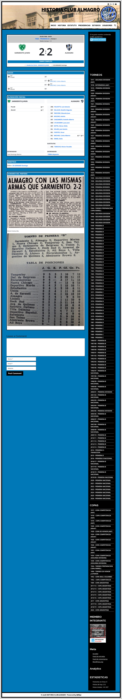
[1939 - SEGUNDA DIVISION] (102, 190)
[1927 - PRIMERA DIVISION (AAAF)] (102, 136)
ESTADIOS (96, 25)
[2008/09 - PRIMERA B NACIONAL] (102, 430)
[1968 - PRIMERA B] (102, 283)
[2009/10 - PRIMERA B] (102, 435)
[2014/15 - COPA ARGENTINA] (102, 594)
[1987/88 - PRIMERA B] (102, 343)
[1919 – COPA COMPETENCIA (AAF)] (102, 522)
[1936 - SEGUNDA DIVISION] (102, 181)
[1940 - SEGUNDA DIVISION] (102, 193)
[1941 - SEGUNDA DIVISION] (102, 196)
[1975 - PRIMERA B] (102, 304)
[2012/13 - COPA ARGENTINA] (102, 588)
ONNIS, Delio (58, 139)
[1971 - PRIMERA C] (102, 292)
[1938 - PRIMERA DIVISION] (102, 187)
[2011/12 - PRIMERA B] (102, 441)
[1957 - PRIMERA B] (102, 249)
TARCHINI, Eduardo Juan (62, 113)
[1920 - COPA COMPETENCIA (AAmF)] (102, 527)
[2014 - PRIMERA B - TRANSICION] (102, 451)
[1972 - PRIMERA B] (102, 295)
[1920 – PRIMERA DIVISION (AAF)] (102, 99)
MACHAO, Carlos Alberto (58, 81)
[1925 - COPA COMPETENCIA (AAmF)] (102, 540)
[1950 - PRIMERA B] (102, 228)
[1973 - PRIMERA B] (102, 298)
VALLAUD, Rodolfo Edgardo (63, 110)
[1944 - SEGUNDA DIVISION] (102, 205)
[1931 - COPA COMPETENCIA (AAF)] (102, 551)
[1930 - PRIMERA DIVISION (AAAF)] (102, 152)
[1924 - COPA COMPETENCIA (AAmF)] (102, 535)
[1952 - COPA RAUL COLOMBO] (102, 576)
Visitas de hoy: (98, 684)
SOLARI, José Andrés (60, 129)
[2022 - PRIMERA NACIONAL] (102, 486)
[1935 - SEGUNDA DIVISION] (102, 178)
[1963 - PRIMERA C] (102, 268)
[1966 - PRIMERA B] (102, 277)
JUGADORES (107, 25)
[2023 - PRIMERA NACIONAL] (102, 489)
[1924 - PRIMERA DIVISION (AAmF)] (102, 121)
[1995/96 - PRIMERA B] (102, 367)
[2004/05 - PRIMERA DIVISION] (102, 410)
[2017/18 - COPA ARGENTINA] (102, 604)
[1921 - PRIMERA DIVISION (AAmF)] (102, 105)
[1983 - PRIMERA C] (102, 328)
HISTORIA (62, 25)
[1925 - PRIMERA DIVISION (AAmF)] (102, 126)
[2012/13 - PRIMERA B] (102, 444)
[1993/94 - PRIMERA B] (102, 361)
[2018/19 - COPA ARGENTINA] (102, 607)
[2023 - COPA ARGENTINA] (102, 610)
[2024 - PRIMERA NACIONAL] (102, 492)
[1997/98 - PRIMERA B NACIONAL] (102, 377)
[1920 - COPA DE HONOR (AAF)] (102, 531)
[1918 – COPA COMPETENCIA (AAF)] (102, 516)
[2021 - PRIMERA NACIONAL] (102, 483)
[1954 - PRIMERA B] (102, 240)
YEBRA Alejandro (53, 154)
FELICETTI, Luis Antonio (62, 107)
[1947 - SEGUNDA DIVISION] (102, 219)
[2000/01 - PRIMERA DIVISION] (102, 391)
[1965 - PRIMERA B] (102, 274)
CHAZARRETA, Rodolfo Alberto (64, 120)
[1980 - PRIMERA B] (102, 319)
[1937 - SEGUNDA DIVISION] (102, 184)
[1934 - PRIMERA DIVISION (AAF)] (102, 174)
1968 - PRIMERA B (42, 39)
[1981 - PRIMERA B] (102, 322)
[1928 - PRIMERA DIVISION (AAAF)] (102, 142)
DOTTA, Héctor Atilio (61, 126)
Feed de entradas (99, 656)
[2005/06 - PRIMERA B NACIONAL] (102, 415)
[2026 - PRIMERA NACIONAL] (102, 498)
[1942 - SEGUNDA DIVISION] (102, 199)
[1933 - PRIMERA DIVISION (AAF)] (102, 168)
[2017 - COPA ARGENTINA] (102, 600)
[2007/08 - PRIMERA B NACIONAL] (102, 425)
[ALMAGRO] (69, 51)
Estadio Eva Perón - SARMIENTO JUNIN (38, 65)
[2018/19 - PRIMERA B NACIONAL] (102, 473)
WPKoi (78, 695)
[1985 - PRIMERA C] (102, 334)
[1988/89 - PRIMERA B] (102, 346)
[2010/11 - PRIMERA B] (102, 438)
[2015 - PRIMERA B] (102, 455)
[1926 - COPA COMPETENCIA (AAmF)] (102, 546)
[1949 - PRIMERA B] (102, 225)
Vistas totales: (98, 687)
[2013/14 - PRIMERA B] (102, 447)
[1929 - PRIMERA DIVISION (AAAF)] (102, 147)
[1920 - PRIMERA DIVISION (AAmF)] (102, 94)
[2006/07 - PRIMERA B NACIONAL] (102, 420)
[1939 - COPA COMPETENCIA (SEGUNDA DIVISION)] (102, 562)
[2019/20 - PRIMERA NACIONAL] (102, 477)
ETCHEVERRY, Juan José (61, 123)
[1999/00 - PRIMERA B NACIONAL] (102, 387)
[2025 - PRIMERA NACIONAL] (102, 495)
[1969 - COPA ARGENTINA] (102, 582)
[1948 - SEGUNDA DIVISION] (102, 222)
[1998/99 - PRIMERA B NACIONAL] (102, 382)
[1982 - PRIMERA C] (102, 325)
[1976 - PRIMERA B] (102, 307)
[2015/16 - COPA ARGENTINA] (102, 597)
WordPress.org (98, 662)
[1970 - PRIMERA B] (102, 289)
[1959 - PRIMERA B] (102, 255)
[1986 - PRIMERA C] (102, 337)
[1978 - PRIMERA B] (102, 313)
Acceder (95, 654)
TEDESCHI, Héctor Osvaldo (63, 147)
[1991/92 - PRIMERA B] (102, 355)
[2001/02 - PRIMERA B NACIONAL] (102, 396)
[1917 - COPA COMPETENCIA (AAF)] (102, 511)
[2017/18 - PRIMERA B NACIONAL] (102, 468)
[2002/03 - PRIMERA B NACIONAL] (102, 401)
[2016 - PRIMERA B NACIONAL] (102, 458)
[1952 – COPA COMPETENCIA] (102, 579)
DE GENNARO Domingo (20, 166)
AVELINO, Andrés (59, 116)
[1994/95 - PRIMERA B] (102, 364)
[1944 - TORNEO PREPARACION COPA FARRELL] (102, 209)
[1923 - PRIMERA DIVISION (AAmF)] (102, 115)
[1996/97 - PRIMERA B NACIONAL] (102, 372)
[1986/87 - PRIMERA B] (102, 340)
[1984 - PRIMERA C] (102, 331)
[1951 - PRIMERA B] (102, 231)
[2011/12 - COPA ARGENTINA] (102, 585)
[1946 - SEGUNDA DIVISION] (102, 216)
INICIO (53, 25)
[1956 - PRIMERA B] (102, 246)
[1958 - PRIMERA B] (102, 252)
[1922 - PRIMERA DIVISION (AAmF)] (102, 110)
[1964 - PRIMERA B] (102, 271)
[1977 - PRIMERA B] (102, 310)
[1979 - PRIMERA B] (102, 316)
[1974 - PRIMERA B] (102, 301)
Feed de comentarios (100, 659)
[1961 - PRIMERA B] (102, 261)
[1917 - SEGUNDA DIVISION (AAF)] (102, 81)
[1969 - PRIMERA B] (102, 286)
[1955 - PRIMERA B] (102, 243)
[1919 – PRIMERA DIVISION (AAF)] (102, 89)
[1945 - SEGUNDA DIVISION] (102, 213)
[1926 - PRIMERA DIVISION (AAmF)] (102, 131)
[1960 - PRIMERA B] (102, 258)
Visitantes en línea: (99, 682)
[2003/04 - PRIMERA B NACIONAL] (102, 406)
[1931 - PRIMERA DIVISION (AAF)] (102, 158)
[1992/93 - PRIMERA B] (102, 358)
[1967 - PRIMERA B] (102, 280)
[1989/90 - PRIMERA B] (102, 349)
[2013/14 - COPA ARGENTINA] (102, 591)
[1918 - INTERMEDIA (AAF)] (102, 85)
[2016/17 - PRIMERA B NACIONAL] (102, 462)
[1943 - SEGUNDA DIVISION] (102, 202)
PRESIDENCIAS (84, 25)
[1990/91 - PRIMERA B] (102, 352)
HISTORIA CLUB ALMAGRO (71, 9)
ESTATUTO (72, 25)
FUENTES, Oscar (59, 132)
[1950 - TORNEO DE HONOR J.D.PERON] (102, 572)
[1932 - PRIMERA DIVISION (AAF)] (102, 163)
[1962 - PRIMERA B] (102, 265)
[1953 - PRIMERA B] (102, 237)
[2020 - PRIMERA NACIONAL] (102, 480)
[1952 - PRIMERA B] (102, 234)
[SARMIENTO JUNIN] (22, 51)
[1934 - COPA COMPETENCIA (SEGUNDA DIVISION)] (102, 556)
